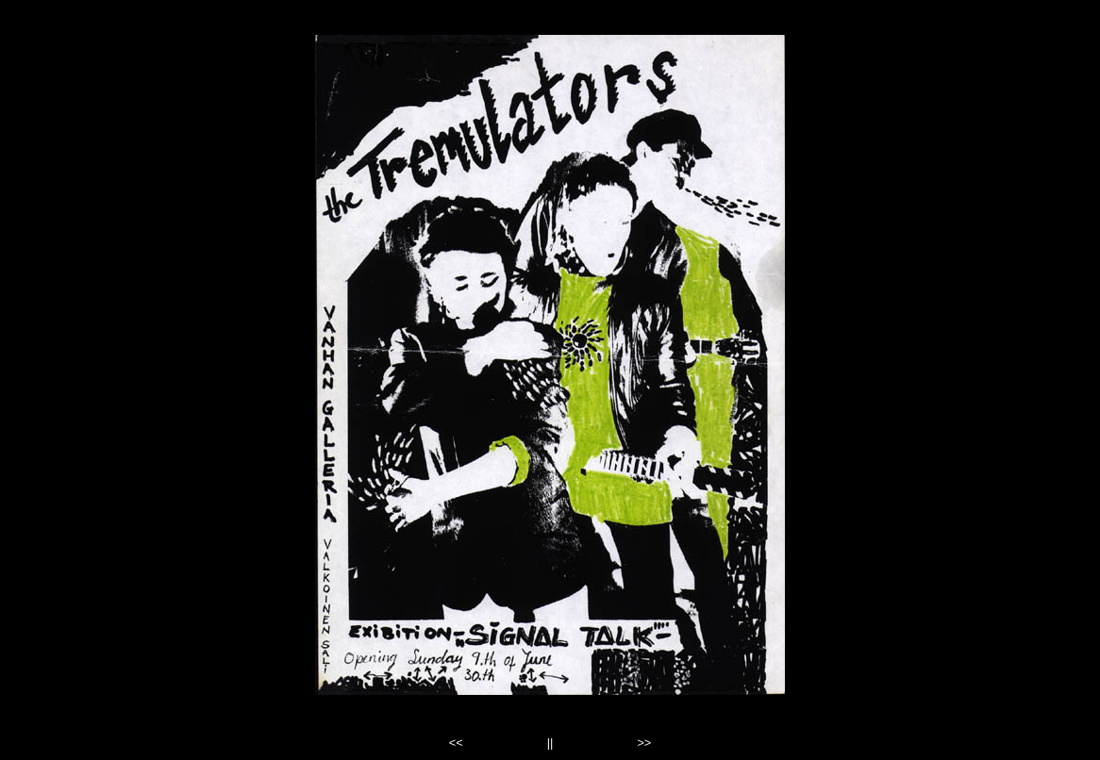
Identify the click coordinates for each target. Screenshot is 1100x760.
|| (550, 742)
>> (644, 742)
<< (456, 742)
